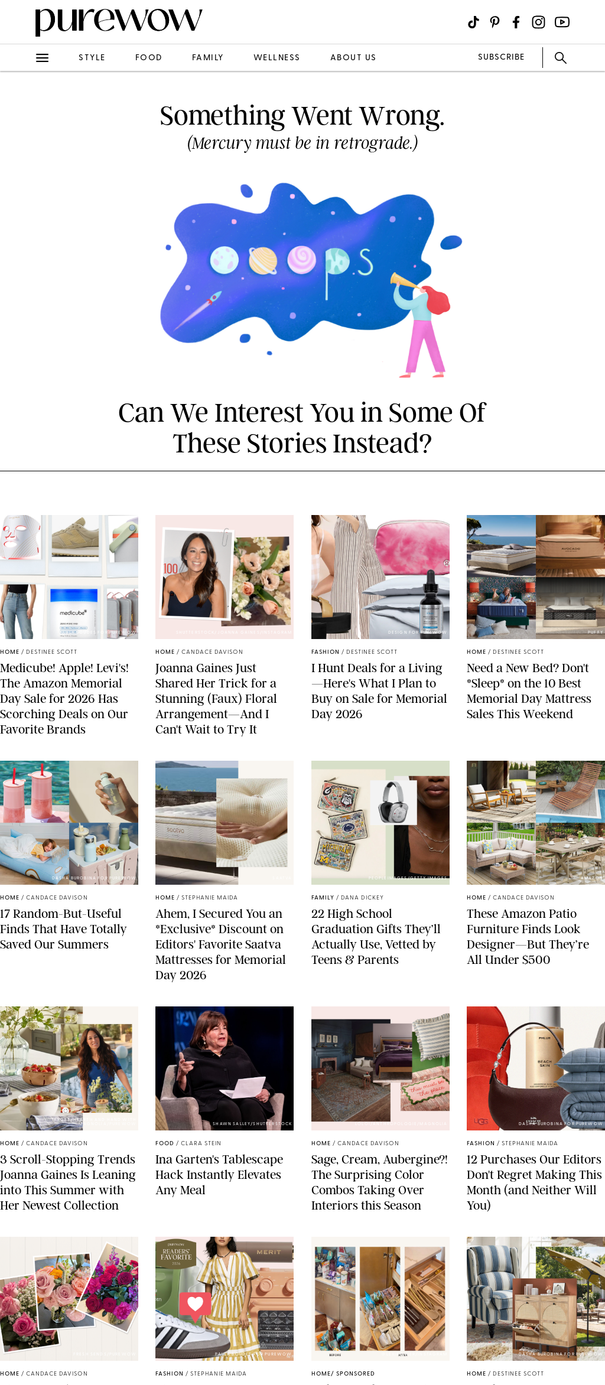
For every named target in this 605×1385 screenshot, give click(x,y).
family (208, 58)
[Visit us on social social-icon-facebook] (516, 22)
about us (353, 58)
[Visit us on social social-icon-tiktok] (473, 22)
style (92, 58)
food (148, 58)
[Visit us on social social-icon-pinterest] (495, 22)
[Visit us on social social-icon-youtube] (562, 22)
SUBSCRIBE (501, 57)
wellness (277, 58)
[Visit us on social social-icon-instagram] (538, 22)
